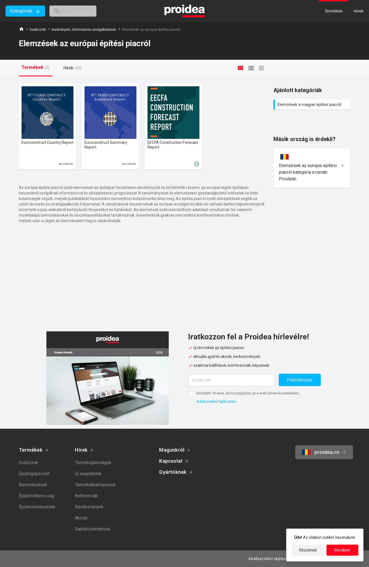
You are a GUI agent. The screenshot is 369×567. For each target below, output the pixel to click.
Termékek (31, 450)
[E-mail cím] (231, 380)
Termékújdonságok (93, 462)
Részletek (308, 550)
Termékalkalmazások (95, 484)
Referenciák (86, 495)
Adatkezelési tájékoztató (216, 401)
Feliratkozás (299, 380)
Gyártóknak (172, 472)
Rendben (342, 550)
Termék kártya (47, 126)
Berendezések (33, 484)
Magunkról (171, 450)
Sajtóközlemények (92, 529)
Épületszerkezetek (37, 506)
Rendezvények (89, 506)
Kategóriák (21, 11)
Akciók (81, 518)
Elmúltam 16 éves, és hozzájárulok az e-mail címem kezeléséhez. (248, 393)
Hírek (81, 450)
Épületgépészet (34, 473)
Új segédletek (88, 473)
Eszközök (38, 29)
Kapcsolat (171, 461)
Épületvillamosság (36, 495)
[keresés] (80, 11)
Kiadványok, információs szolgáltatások (84, 29)
